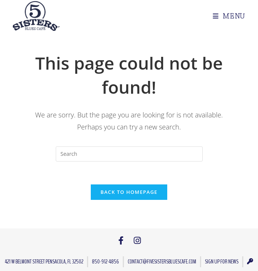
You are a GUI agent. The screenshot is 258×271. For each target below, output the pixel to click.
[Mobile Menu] (226, 16)
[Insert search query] (129, 153)
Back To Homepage (129, 192)
